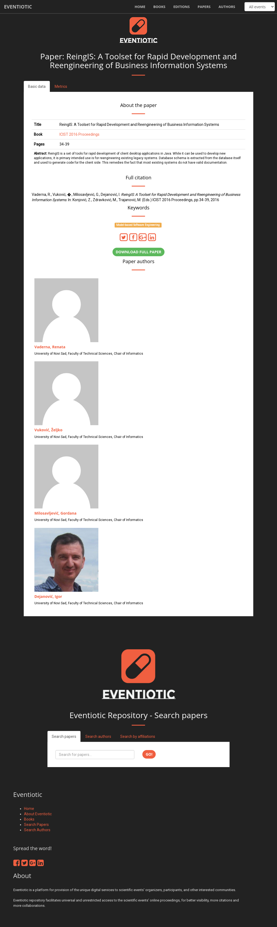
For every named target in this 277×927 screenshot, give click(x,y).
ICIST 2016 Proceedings (79, 134)
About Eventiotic (38, 814)
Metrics (61, 86)
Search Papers (36, 824)
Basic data (37, 86)
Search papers (64, 736)
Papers (204, 6)
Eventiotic (18, 6)
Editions (181, 6)
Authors (227, 6)
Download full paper (138, 251)
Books (159, 6)
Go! (149, 754)
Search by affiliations (137, 736)
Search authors (98, 736)
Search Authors (37, 830)
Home (140, 6)
